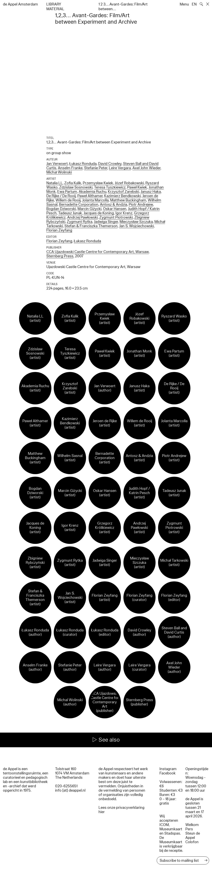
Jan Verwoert (57, 163)
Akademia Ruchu (92, 191)
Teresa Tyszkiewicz (110, 187)
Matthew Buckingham (128, 200)
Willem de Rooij (68, 200)
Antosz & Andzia (113, 204)
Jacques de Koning (99, 213)
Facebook (167, 773)
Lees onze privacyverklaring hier (121, 809)
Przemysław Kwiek (98, 183)
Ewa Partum (67, 191)
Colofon (192, 842)
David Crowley (109, 163)
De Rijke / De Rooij (61, 195)
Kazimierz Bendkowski (122, 195)
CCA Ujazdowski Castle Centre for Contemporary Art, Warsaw (97, 251)
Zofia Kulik (72, 183)
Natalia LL (54, 183)
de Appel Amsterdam (20, 4)
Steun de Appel (192, 835)
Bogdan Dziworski (61, 208)
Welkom (192, 824)
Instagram (168, 768)
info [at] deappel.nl (70, 790)
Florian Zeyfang (59, 230)
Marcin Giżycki (89, 208)
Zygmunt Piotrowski (116, 217)
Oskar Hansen (114, 208)
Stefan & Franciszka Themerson (91, 226)
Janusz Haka (151, 191)
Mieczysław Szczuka (136, 221)
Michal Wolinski (59, 172)
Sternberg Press (59, 256)
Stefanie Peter (95, 168)
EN (194, 4)
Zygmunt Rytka (79, 221)
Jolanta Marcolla (95, 200)
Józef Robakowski (129, 183)
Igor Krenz (123, 213)
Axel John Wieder (146, 168)
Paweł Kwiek (137, 187)
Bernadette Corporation (78, 204)
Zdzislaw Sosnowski (75, 187)
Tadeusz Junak (70, 213)
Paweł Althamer (90, 195)
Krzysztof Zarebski (123, 191)
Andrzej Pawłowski (82, 217)
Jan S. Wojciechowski (136, 226)
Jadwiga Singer (106, 221)
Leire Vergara (120, 168)
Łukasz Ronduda (83, 163)
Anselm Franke (70, 168)
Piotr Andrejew (141, 204)
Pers (189, 829)
